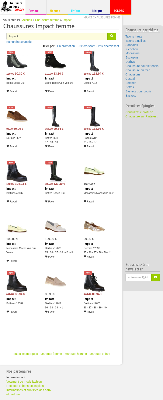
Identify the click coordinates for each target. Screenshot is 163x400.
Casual (130, 78)
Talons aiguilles (135, 40)
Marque (99, 11)
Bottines (130, 83)
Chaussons (132, 74)
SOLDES (120, 11)
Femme (35, 10)
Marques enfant (100, 353)
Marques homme (76, 353)
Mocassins (132, 53)
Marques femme (51, 353)
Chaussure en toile (137, 70)
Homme (56, 10)
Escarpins (131, 57)
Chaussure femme (47, 20)
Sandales (131, 45)
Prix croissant (86, 46)
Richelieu (131, 49)
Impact (67, 20)
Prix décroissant (108, 46)
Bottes (129, 87)
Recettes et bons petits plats (25, 385)
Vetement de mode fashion (24, 381)
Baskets (130, 95)
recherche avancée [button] (19, 41)
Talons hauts (133, 36)
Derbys (130, 61)
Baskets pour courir (138, 91)
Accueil (27, 20)
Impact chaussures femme (102, 17)
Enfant (78, 10)
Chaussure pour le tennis (142, 66)
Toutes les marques (25, 353)
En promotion (66, 46)
